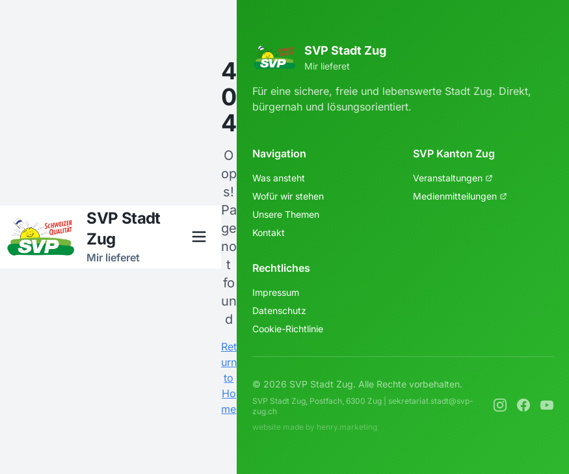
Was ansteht (278, 177)
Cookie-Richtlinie (287, 328)
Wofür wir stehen (288, 196)
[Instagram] (500, 405)
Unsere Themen (285, 214)
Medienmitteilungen (460, 196)
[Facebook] (523, 405)
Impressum (275, 292)
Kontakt (268, 232)
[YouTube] (546, 405)
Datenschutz (279, 310)
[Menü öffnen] (199, 237)
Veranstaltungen (453, 177)
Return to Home (229, 377)
